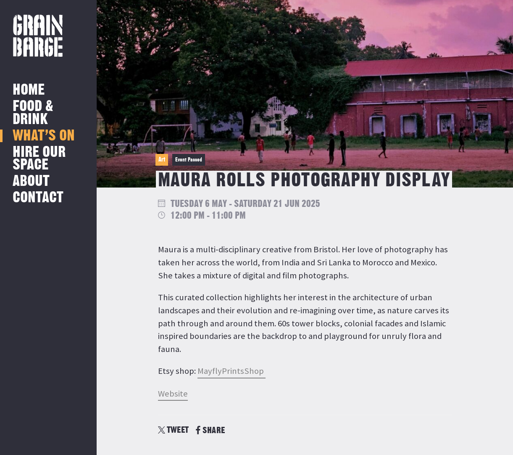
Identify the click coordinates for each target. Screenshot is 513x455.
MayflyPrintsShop (231, 370)
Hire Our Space (39, 159)
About (31, 181)
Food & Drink (33, 113)
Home (29, 90)
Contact (38, 197)
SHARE (210, 430)
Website (173, 393)
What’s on (44, 136)
